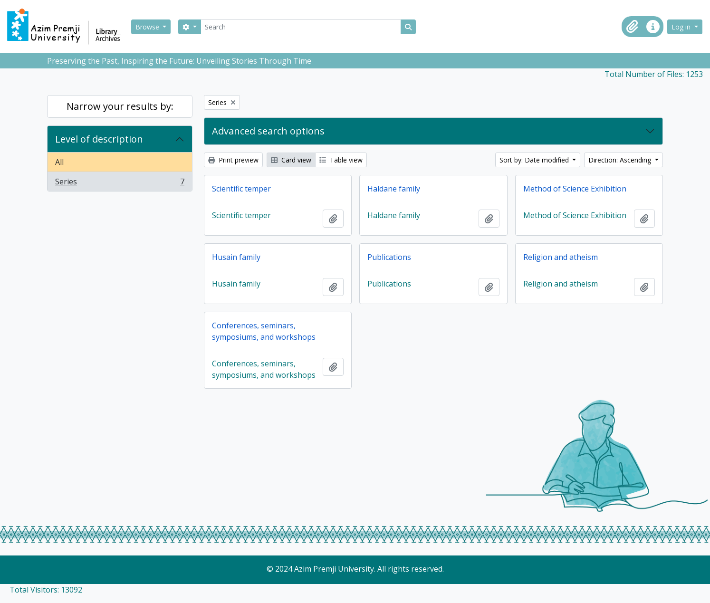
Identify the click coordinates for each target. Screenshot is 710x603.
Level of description (99, 139)
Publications (389, 257)
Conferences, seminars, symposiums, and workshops (264, 331)
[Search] (301, 26)
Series (119, 183)
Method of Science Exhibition (574, 188)
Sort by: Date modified (535, 159)
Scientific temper (241, 188)
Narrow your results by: (120, 106)
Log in (682, 26)
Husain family (236, 257)
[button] (632, 26)
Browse (148, 26)
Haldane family (393, 188)
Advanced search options (268, 130)
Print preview (233, 159)
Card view (291, 159)
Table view (341, 159)
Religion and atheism (560, 257)
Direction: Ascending (620, 159)
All (59, 162)
